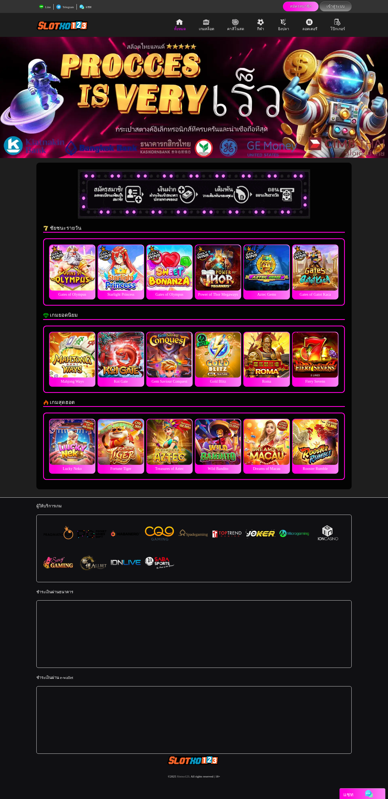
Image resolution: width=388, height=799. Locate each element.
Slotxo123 (183, 776)
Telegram (65, 7)
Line (45, 7)
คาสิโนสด (235, 25)
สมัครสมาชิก (300, 6)
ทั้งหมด (180, 25)
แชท (85, 7)
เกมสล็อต (206, 25)
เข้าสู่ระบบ (336, 6)
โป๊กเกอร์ (337, 25)
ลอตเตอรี (310, 25)
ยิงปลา (283, 25)
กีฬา (261, 25)
